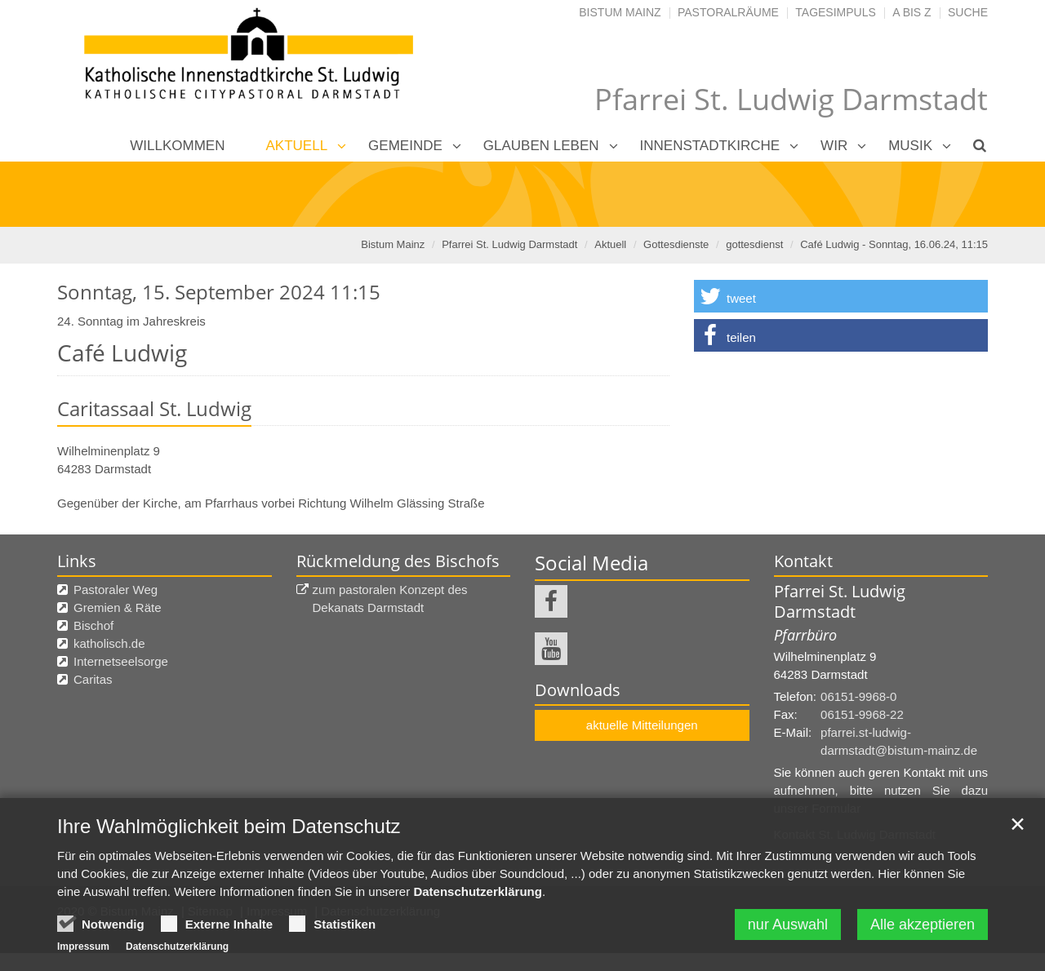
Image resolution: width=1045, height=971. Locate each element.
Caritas (93, 679)
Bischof (93, 625)
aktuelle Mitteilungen (642, 725)
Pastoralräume (728, 12)
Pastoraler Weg (115, 589)
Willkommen (177, 145)
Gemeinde (405, 145)
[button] (841, 296)
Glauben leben (541, 145)
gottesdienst (754, 244)
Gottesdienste (676, 244)
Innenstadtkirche (710, 145)
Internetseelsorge (120, 661)
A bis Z (911, 12)
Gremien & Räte (117, 607)
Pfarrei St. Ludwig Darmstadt (509, 244)
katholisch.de (109, 643)
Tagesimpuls (835, 12)
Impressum (83, 949)
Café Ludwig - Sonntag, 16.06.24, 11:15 (894, 244)
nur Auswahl (788, 927)
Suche (968, 12)
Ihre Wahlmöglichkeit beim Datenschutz (229, 829)
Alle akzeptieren (922, 927)
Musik (910, 145)
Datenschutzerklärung (477, 894)
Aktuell (297, 145)
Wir (833, 145)
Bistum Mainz (619, 12)
